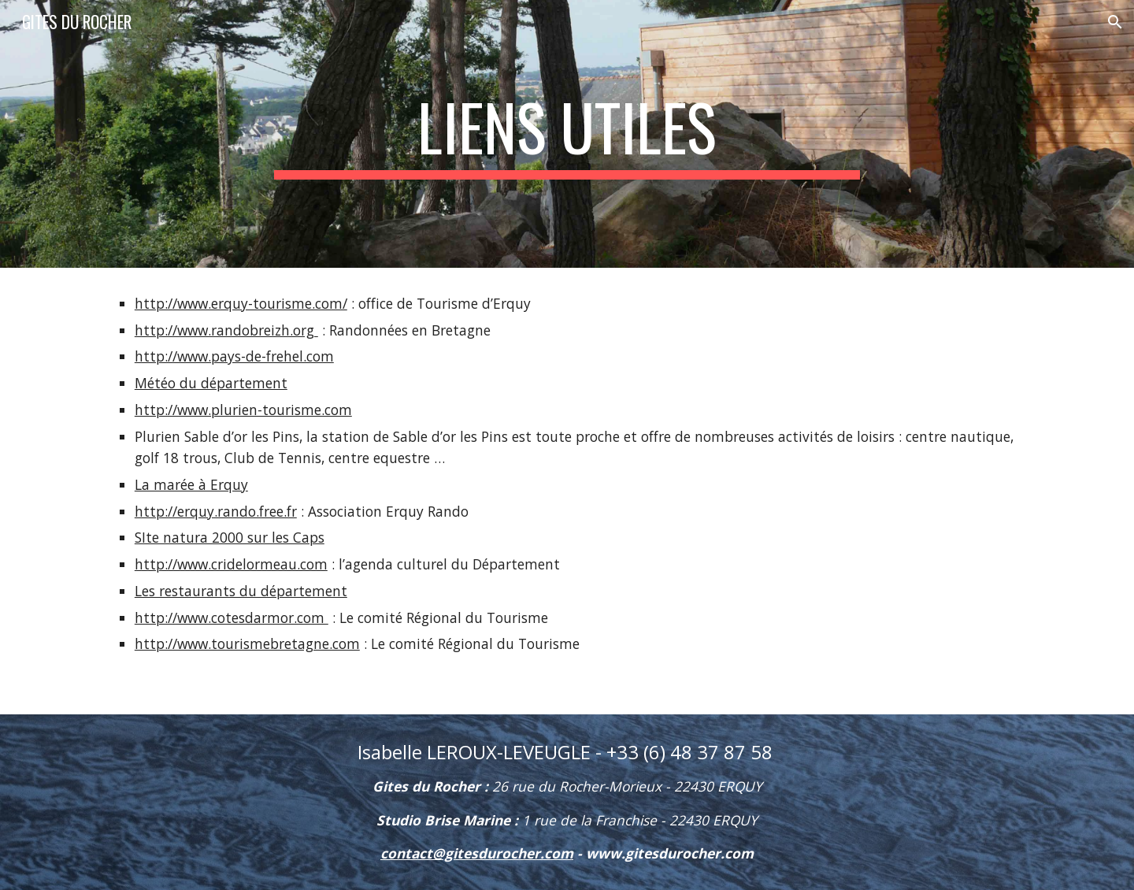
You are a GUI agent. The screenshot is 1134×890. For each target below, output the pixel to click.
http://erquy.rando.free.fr (216, 511)
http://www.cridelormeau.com (231, 563)
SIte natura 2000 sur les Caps (229, 537)
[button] (1115, 22)
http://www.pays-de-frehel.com (234, 356)
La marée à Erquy (191, 484)
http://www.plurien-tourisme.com (243, 409)
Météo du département (211, 382)
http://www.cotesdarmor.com (231, 617)
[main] (567, 134)
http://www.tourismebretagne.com (247, 643)
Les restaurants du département (241, 590)
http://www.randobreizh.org (226, 330)
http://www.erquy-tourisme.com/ (241, 303)
